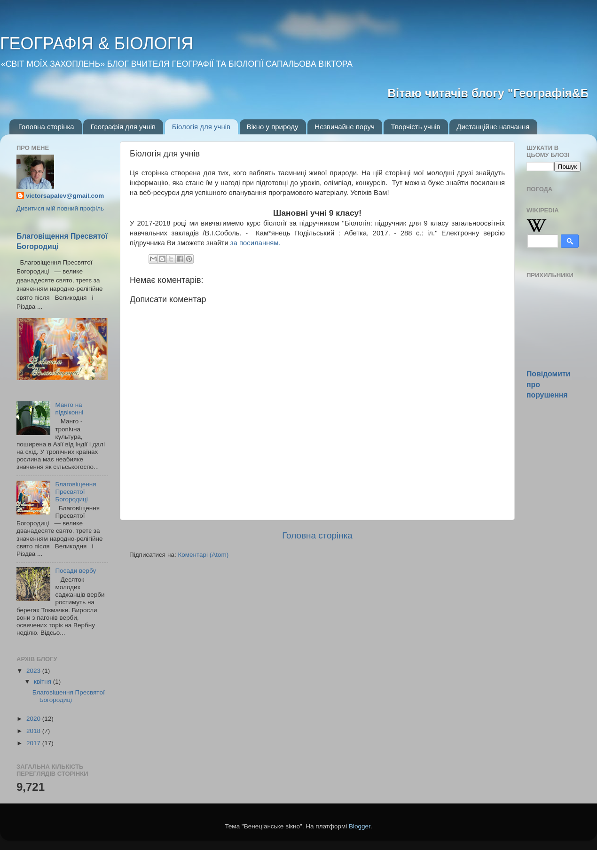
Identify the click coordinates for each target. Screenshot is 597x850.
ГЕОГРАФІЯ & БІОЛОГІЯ (96, 43)
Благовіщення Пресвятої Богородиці (75, 492)
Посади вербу (75, 570)
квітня (43, 681)
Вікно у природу (272, 127)
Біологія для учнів (201, 127)
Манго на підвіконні (69, 408)
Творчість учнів (415, 127)
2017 (34, 743)
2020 (34, 718)
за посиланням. (255, 243)
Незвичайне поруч (344, 127)
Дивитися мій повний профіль (60, 208)
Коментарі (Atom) (203, 554)
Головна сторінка (46, 127)
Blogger (359, 826)
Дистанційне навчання (492, 127)
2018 (34, 730)
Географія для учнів (123, 127)
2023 (34, 670)
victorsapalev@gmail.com (65, 195)
